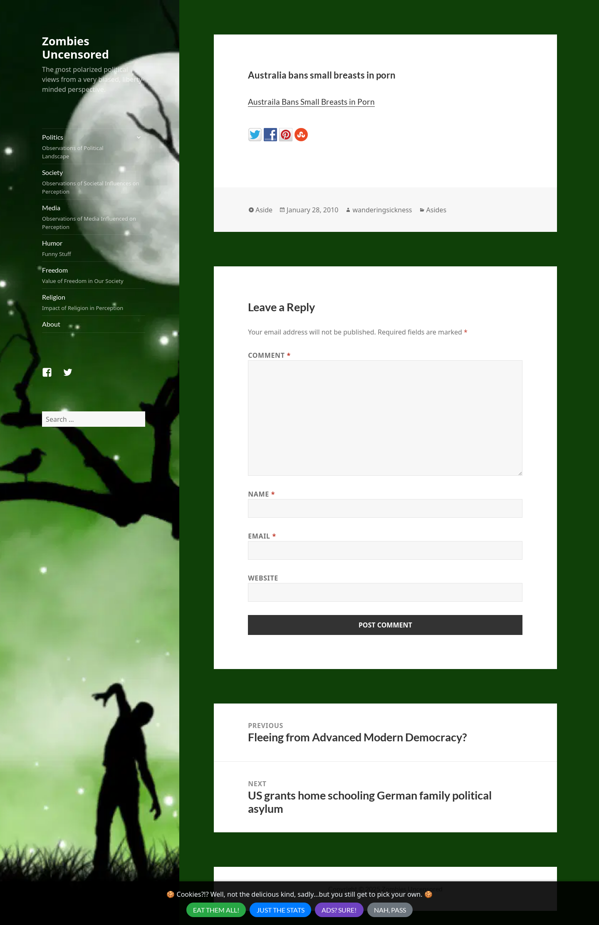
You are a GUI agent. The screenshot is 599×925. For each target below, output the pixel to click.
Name (261, 494)
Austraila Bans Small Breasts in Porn (311, 101)
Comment (269, 355)
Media (93, 217)
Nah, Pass (390, 910)
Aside (263, 209)
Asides (436, 209)
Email (262, 536)
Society (93, 182)
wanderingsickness (382, 209)
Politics (85, 146)
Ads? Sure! (339, 910)
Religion (93, 302)
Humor (93, 248)
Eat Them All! (216, 910)
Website (263, 578)
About (51, 324)
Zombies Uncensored (75, 47)
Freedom (93, 275)
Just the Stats (280, 910)
